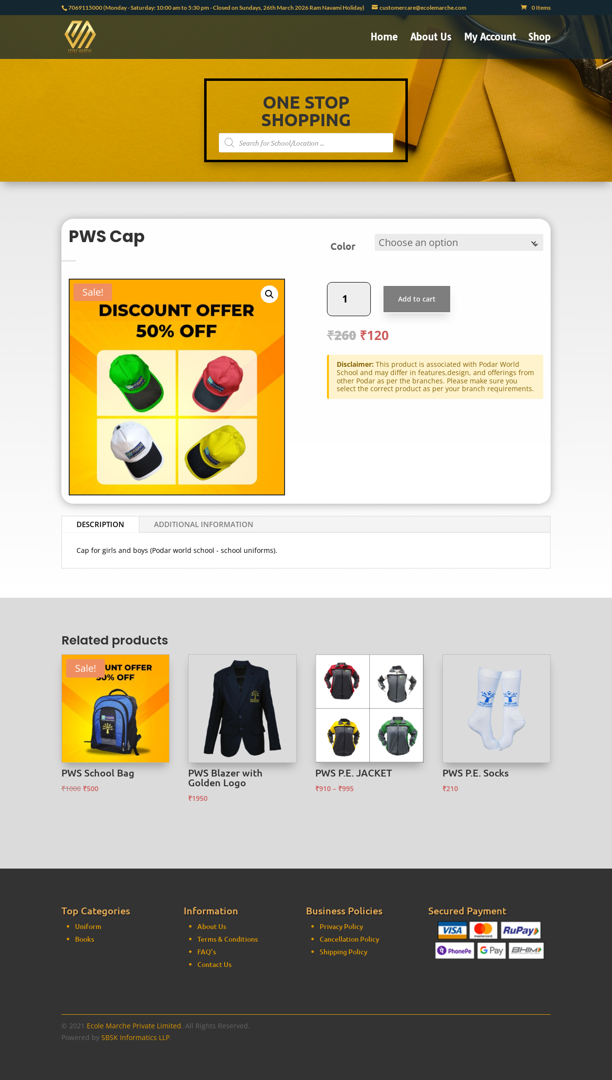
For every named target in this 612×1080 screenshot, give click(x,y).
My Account (490, 38)
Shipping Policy (343, 895)
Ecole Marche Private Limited (134, 1025)
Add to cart (421, 292)
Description (100, 524)
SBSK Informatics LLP (135, 1037)
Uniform (88, 880)
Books (84, 893)
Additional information (203, 524)
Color (361, 251)
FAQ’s (206, 884)
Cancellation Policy (349, 882)
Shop (539, 38)
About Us (430, 38)
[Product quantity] (366, 292)
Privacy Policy (341, 869)
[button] (269, 294)
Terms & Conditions (227, 871)
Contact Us (214, 896)
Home (384, 38)
